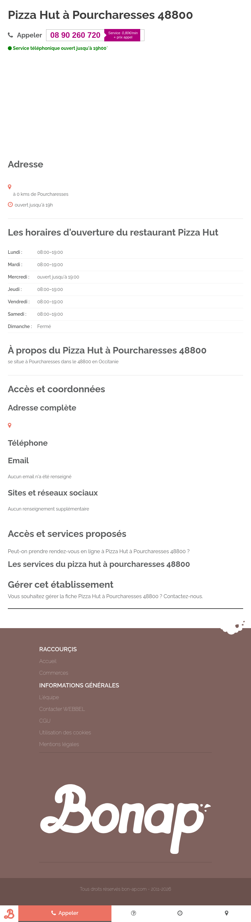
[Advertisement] (125, 105)
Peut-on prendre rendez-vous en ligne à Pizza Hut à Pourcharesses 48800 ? (99, 551)
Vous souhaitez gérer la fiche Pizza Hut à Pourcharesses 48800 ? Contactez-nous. (105, 596)
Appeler (64, 913)
